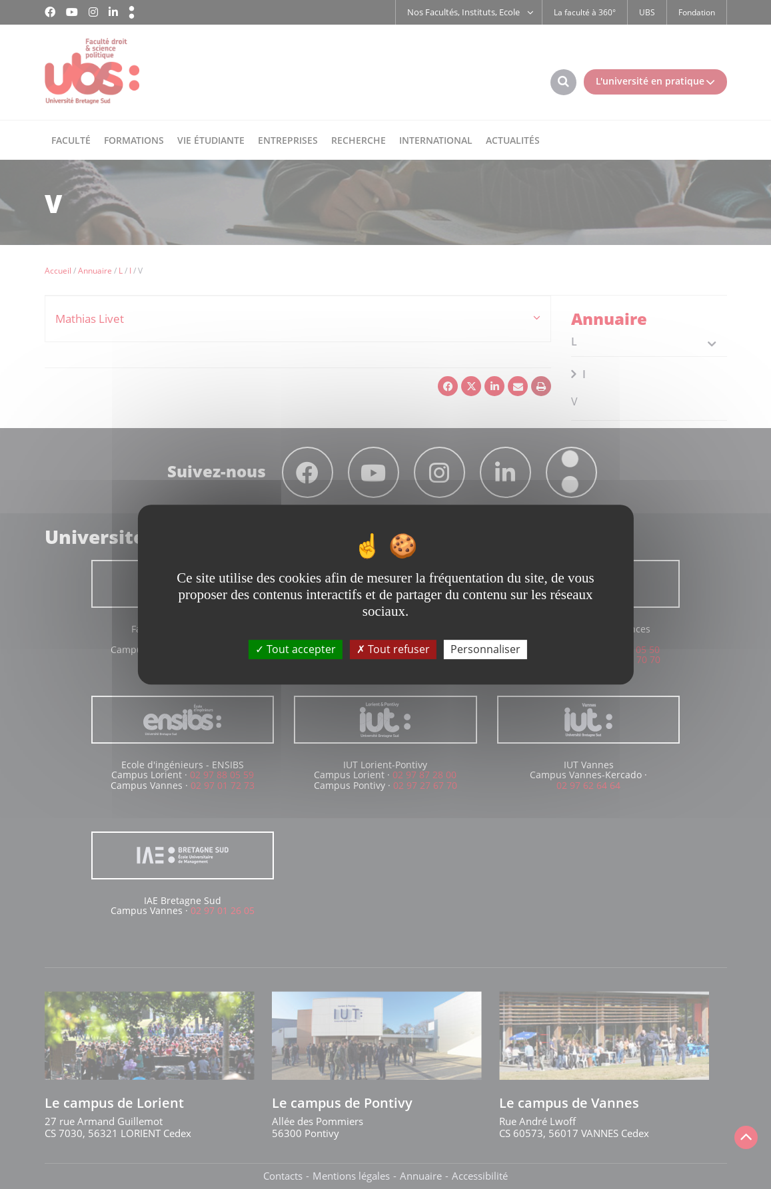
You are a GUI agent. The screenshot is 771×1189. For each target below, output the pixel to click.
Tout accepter (295, 649)
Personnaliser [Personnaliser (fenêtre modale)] (485, 649)
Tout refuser (393, 649)
